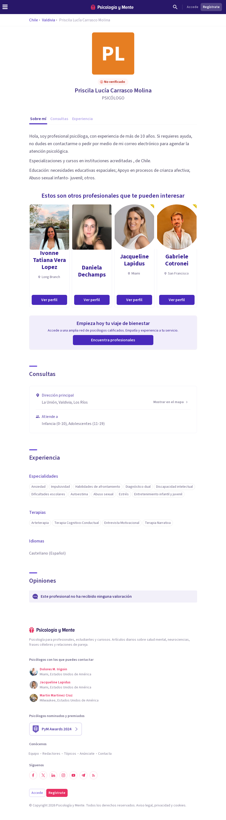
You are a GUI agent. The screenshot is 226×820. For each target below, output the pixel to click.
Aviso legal (144, 805)
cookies (179, 805)
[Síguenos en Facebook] (33, 775)
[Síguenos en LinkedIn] (53, 775)
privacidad (162, 805)
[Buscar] (175, 7)
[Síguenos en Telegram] (83, 775)
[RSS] (93, 775)
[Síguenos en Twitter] (43, 775)
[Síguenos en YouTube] (73, 775)
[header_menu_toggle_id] (5, 7)
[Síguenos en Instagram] (63, 775)
